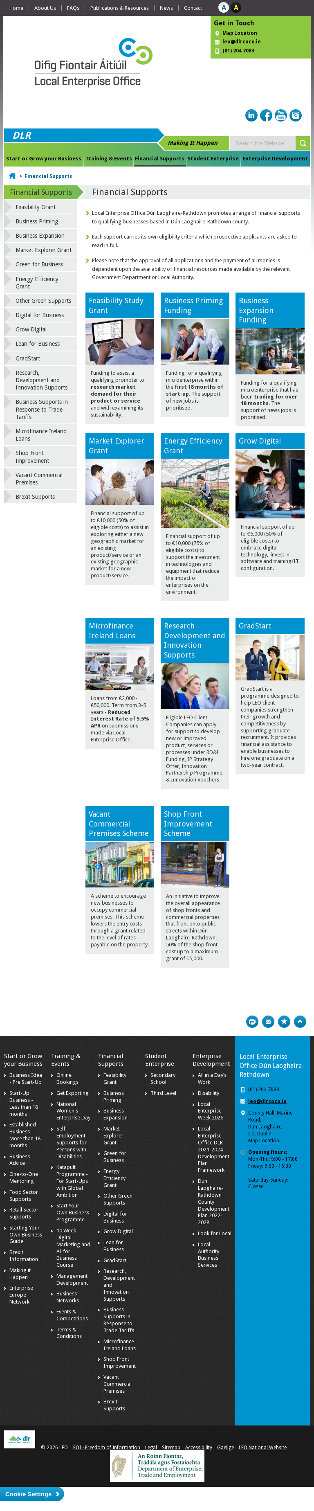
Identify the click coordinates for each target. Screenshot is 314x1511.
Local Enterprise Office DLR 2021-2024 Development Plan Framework (213, 1149)
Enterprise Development (275, 158)
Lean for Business (38, 343)
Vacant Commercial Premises (39, 479)
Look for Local (214, 1233)
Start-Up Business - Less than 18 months (23, 1103)
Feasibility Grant (36, 207)
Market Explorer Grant (44, 250)
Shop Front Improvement (32, 457)
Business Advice (19, 1159)
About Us (45, 8)
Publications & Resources (119, 8)
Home (16, 8)
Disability (208, 1093)
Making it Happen (20, 1273)
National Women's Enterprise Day (73, 1111)
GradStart (255, 626)
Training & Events (108, 158)
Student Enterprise (213, 158)
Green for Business (39, 264)
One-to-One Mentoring (23, 1177)
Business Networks (67, 1297)
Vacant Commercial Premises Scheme (119, 824)
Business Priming (37, 221)
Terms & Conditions (69, 1333)
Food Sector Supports (23, 1195)
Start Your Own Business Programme (72, 1212)
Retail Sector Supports (23, 1213)
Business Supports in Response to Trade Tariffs (42, 409)
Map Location (239, 33)
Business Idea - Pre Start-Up (25, 1078)
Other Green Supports (43, 300)
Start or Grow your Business (43, 158)
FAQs (73, 8)
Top (300, 1022)
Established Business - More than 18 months (24, 1134)
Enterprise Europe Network (21, 1295)
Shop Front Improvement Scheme (188, 824)
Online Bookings (67, 1078)
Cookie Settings (28, 1494)
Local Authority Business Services (208, 1254)
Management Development (72, 1279)
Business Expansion (40, 235)
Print (252, 1022)
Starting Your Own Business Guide (25, 1235)
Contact (193, 8)
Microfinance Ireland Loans (41, 435)
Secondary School (162, 1078)
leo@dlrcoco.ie (241, 42)
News (166, 8)
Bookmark (284, 1022)
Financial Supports (159, 158)
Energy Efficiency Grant (37, 283)
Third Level (163, 1093)
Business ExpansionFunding (256, 310)
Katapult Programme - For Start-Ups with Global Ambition (72, 1181)
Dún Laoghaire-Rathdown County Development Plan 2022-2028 (213, 1201)
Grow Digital (260, 441)
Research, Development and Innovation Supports (41, 380)
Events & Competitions (72, 1315)
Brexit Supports (35, 496)
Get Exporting (72, 1093)
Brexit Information (23, 1255)
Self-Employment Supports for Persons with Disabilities (71, 1143)
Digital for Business (40, 315)
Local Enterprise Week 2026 (210, 1111)
